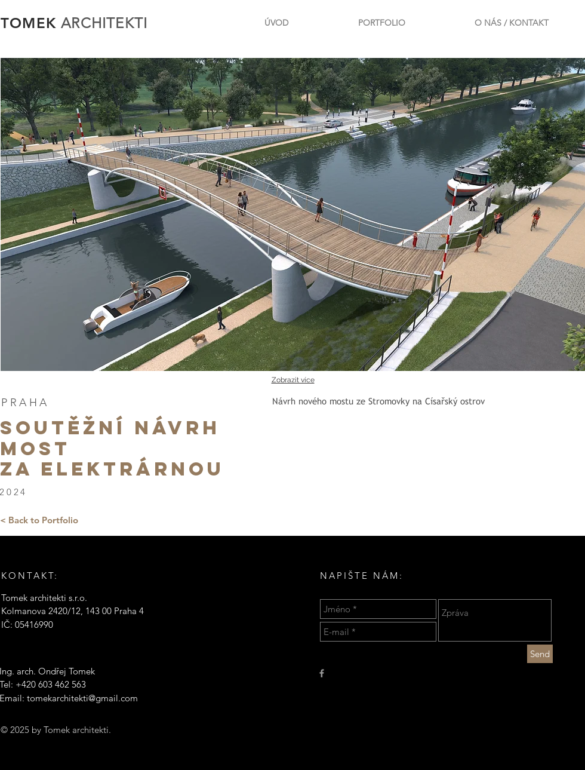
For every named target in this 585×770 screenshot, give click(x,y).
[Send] (540, 654)
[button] (293, 214)
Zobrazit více (293, 380)
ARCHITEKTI (104, 23)
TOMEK (31, 23)
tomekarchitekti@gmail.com (82, 698)
